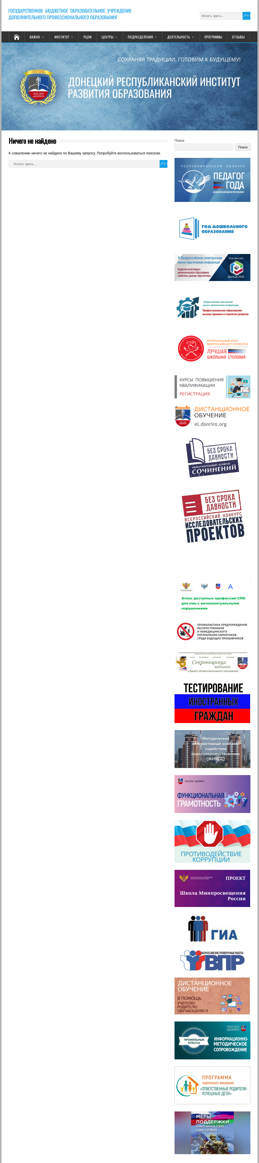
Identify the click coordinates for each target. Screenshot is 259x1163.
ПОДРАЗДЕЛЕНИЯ (140, 36)
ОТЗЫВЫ (238, 36)
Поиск (179, 140)
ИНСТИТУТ (61, 36)
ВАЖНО (35, 36)
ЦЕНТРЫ (107, 36)
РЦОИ (87, 36)
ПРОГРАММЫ (213, 36)
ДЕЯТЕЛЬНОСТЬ (178, 36)
